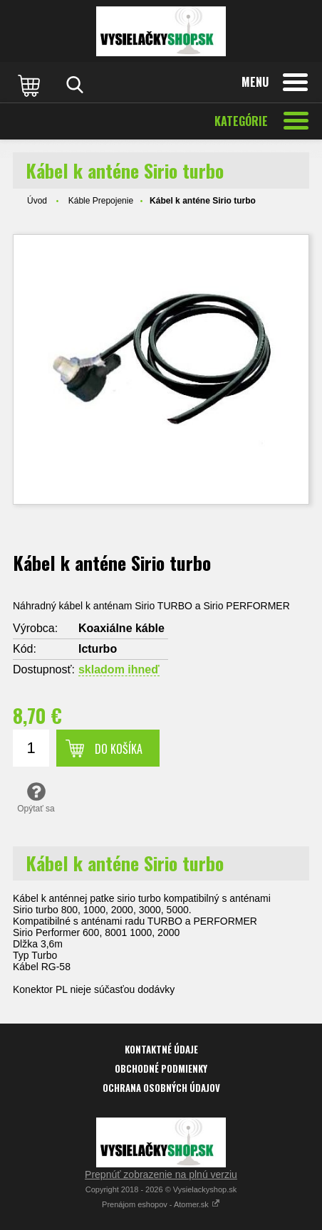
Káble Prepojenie (100, 201)
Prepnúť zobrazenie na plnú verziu (161, 1174)
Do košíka (118, 748)
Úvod (37, 201)
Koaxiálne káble (121, 628)
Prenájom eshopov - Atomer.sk (161, 1204)
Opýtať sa (36, 797)
